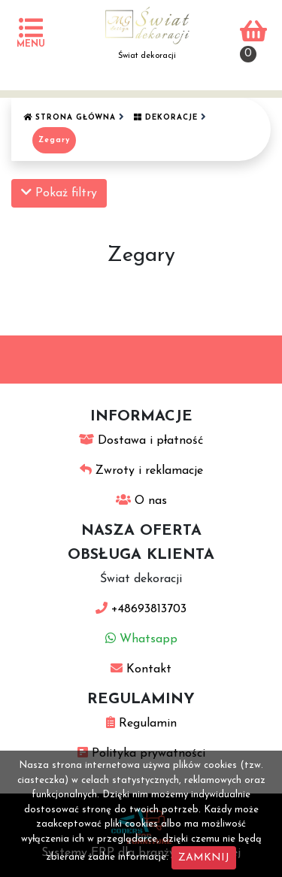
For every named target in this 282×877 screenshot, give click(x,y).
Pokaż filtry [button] (59, 192)
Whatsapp (141, 639)
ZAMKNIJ (203, 857)
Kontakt (141, 669)
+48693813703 (141, 609)
